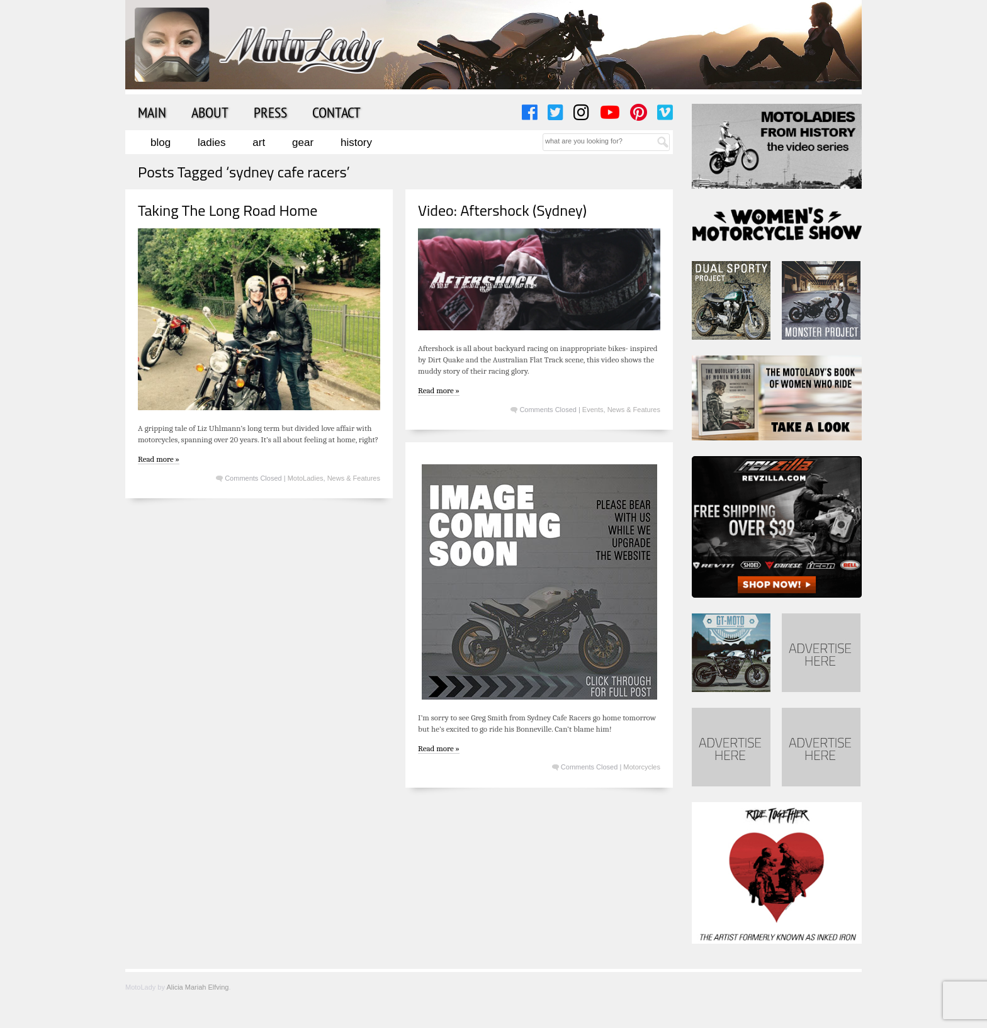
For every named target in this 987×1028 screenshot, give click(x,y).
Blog (160, 142)
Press (270, 112)
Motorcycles (641, 767)
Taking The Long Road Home (227, 210)
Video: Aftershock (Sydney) (502, 210)
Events (593, 409)
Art (258, 142)
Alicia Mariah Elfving (197, 987)
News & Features (353, 478)
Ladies (211, 142)
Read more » (158, 459)
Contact (336, 112)
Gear (302, 142)
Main (152, 112)
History (356, 142)
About (209, 112)
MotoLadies (306, 478)
